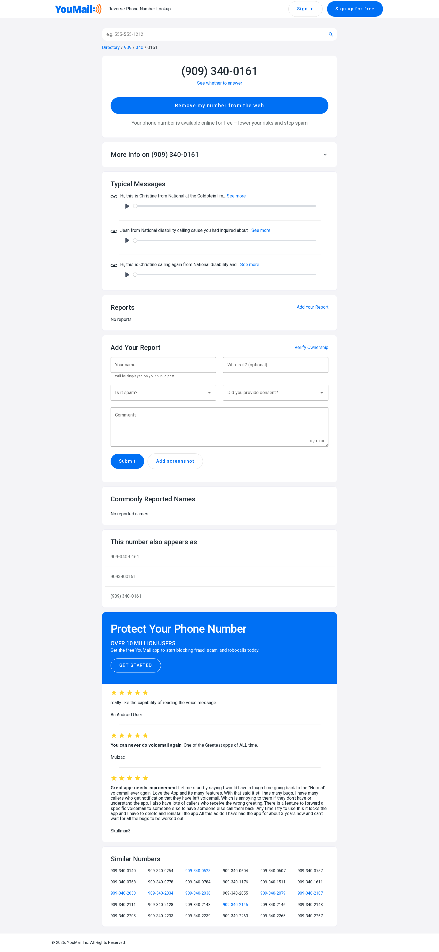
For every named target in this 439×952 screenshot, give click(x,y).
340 (139, 47)
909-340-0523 (198, 871)
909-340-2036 (198, 893)
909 (128, 47)
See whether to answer (219, 83)
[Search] (212, 34)
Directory (111, 47)
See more (236, 196)
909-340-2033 (123, 893)
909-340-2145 (235, 904)
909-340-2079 (273, 893)
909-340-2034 (160, 893)
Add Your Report (312, 307)
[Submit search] (331, 34)
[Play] (127, 206)
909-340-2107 (310, 893)
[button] (219, 155)
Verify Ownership (311, 347)
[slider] (224, 206)
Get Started (136, 665)
